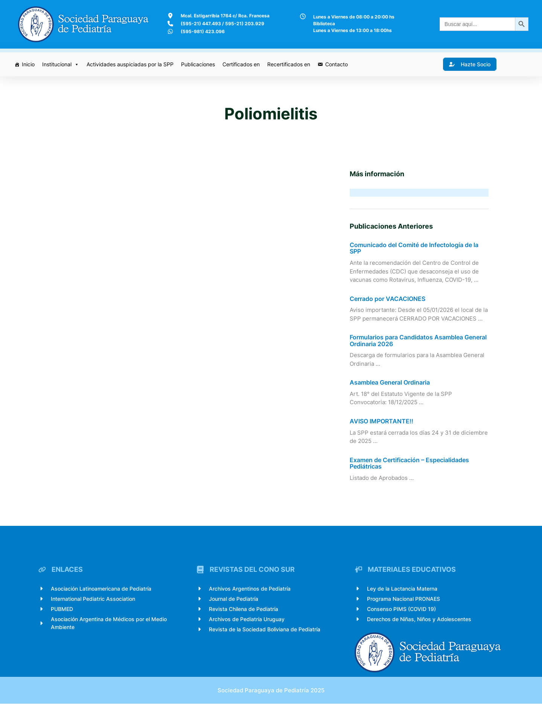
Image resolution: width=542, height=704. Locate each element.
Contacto (336, 64)
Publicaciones (198, 64)
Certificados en (241, 64)
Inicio (28, 64)
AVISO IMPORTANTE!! (381, 421)
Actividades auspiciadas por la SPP (130, 64)
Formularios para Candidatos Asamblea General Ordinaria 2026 (418, 340)
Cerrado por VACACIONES (387, 299)
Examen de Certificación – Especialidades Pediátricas (409, 463)
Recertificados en (288, 64)
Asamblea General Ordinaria (390, 383)
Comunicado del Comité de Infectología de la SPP (414, 248)
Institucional (60, 64)
